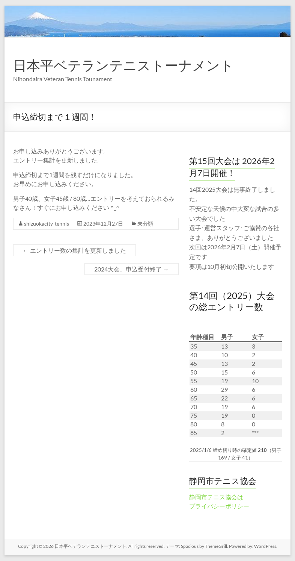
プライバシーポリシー (219, 505)
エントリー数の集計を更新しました (74, 250)
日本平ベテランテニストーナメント (123, 65)
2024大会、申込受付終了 (131, 269)
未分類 (145, 223)
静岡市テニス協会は (216, 496)
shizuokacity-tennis (46, 223)
